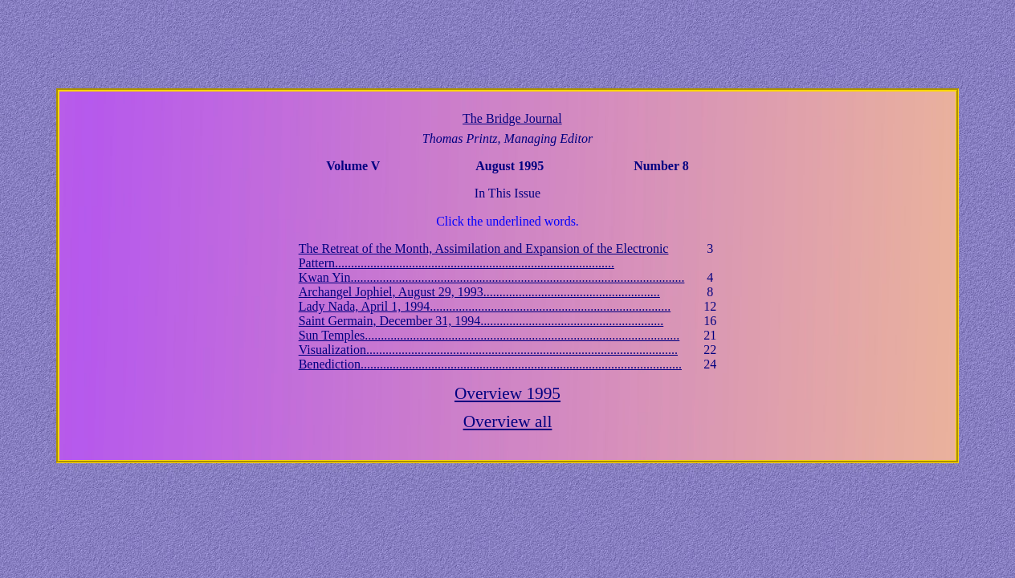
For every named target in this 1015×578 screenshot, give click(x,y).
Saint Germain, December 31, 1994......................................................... (481, 321)
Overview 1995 (507, 393)
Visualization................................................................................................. (488, 349)
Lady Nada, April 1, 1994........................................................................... (485, 306)
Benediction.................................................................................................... (490, 364)
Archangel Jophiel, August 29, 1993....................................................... (479, 292)
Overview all (507, 421)
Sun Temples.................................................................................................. (489, 335)
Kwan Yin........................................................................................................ (492, 277)
